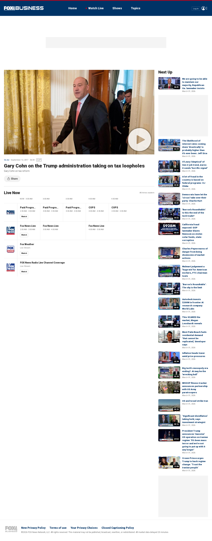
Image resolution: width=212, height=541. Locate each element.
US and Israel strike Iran (195, 401)
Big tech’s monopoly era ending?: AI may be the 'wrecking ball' (195, 371)
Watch (24, 216)
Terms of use (58, 527)
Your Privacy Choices (84, 527)
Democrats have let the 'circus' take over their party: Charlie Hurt (194, 197)
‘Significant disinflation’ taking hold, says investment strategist (195, 419)
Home (72, 8)
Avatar (203, 8)
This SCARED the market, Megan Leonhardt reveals (192, 320)
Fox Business (24, 8)
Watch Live (96, 8)
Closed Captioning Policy (118, 527)
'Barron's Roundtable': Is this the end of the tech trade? (194, 212)
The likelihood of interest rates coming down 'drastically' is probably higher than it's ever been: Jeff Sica (194, 147)
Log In (196, 8)
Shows (117, 8)
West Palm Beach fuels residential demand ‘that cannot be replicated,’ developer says (194, 338)
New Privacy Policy (33, 527)
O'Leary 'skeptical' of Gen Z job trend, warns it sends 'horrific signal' (195, 165)
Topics (135, 8)
